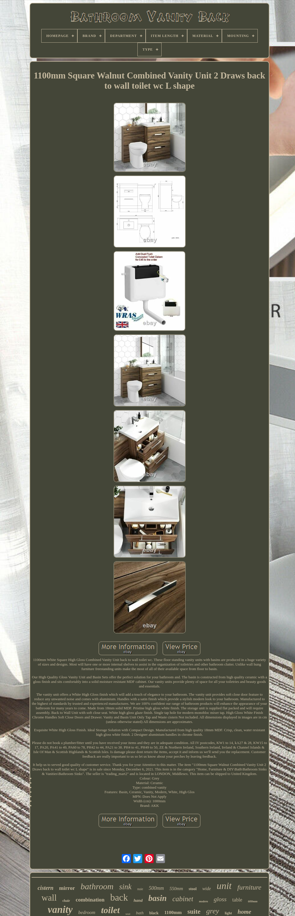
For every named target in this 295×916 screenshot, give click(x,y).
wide (206, 888)
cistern (45, 888)
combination (90, 900)
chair (66, 901)
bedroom (86, 912)
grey (212, 911)
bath (140, 913)
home (244, 911)
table (237, 900)
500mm (156, 888)
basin (157, 898)
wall (49, 898)
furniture (249, 887)
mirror (67, 888)
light (228, 913)
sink (125, 886)
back (119, 897)
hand (138, 900)
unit (224, 885)
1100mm (172, 912)
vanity (60, 909)
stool (193, 889)
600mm (252, 901)
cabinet (182, 899)
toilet (110, 910)
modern (203, 901)
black (154, 913)
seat (127, 913)
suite (194, 911)
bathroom (97, 886)
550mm (176, 888)
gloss (220, 899)
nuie (140, 889)
